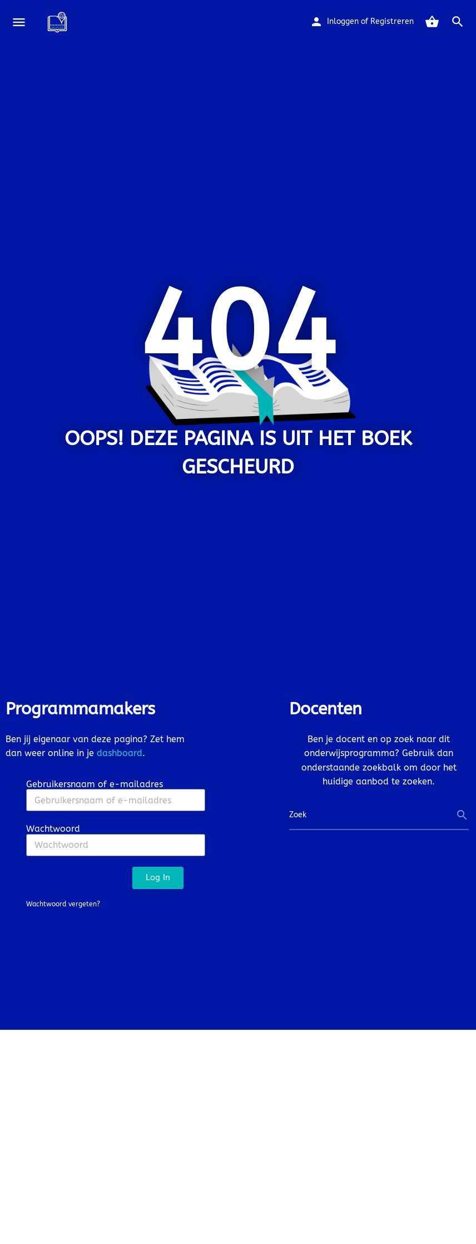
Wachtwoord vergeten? (63, 904)
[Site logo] (58, 22)
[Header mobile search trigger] (457, 21)
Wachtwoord (53, 828)
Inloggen (343, 21)
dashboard (119, 753)
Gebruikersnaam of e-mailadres (94, 784)
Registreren (392, 21)
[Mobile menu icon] (19, 22)
